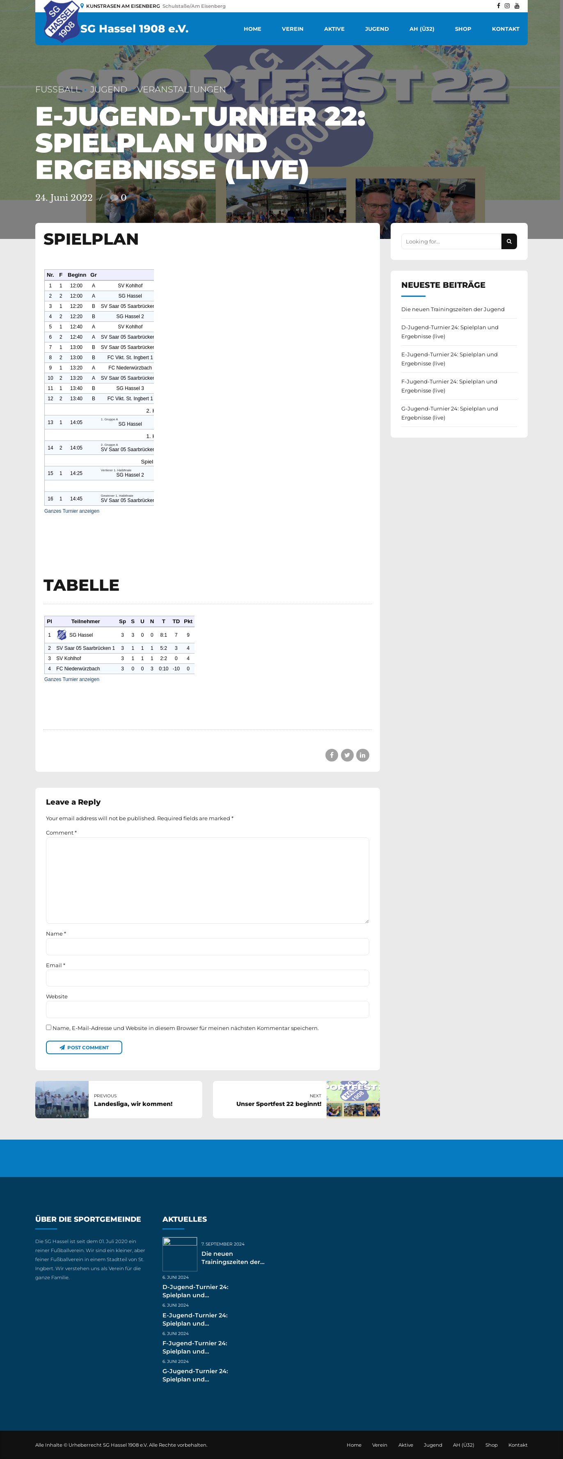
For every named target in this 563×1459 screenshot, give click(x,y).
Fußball (57, 89)
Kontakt (506, 28)
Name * (56, 933)
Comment (61, 832)
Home (252, 28)
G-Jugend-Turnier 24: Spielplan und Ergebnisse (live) (449, 413)
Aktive (334, 28)
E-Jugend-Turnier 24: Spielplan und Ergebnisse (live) (449, 359)
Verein (293, 28)
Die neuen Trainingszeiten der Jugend (453, 309)
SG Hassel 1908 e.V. (134, 28)
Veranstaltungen (181, 89)
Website (57, 996)
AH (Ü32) (422, 28)
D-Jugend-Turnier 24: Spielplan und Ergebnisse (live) (450, 332)
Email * (55, 965)
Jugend (377, 28)
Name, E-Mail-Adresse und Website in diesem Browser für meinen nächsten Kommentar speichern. (186, 1028)
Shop (463, 28)
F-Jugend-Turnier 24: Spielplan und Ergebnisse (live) (449, 386)
